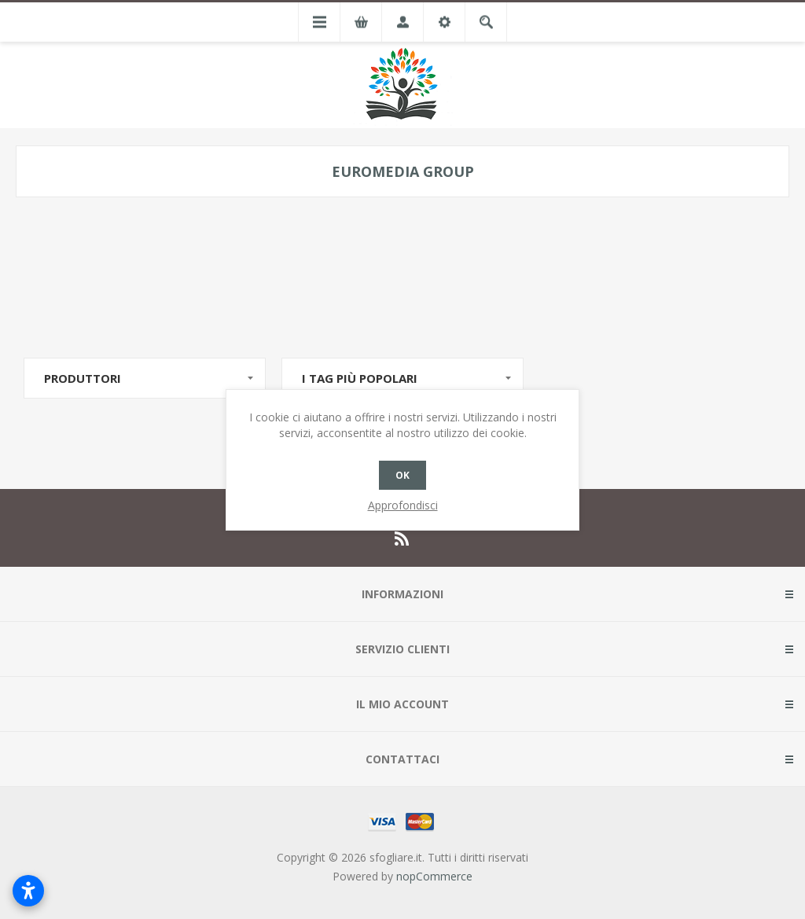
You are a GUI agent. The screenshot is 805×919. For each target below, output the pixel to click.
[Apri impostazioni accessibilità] (28, 890)
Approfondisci (403, 505)
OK (402, 475)
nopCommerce (434, 876)
